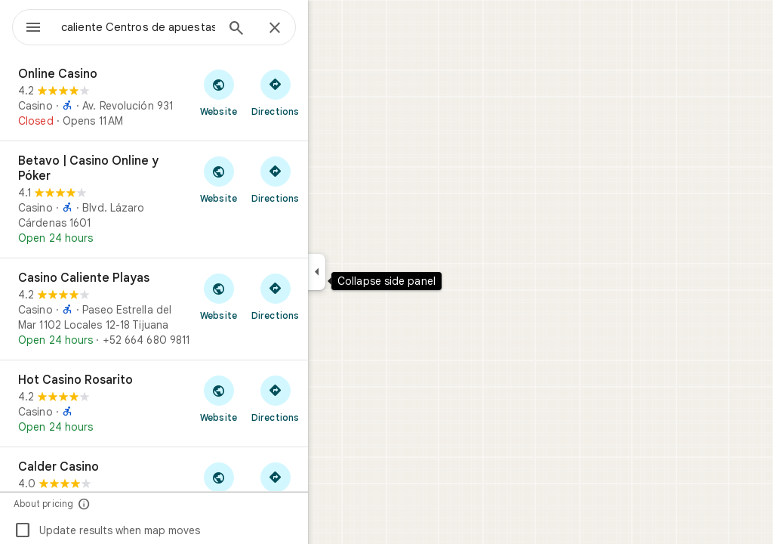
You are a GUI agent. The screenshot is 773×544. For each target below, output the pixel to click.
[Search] (291, 29)
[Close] (329, 29)
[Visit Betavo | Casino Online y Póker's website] (273, 179)
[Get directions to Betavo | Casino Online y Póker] (329, 179)
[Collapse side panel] (371, 272)
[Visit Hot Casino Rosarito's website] (273, 398)
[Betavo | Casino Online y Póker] (208, 199)
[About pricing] (138, 503)
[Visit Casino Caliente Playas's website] (273, 296)
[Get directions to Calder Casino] (329, 485)
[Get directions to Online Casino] (329, 92)
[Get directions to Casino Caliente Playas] (329, 296)
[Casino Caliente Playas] (208, 309)
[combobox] (177, 27)
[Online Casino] (208, 97)
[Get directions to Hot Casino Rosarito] (329, 398)
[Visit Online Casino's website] (273, 92)
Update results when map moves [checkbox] (161, 530)
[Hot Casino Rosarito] (208, 403)
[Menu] (27, 25)
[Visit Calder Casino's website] (273, 485)
